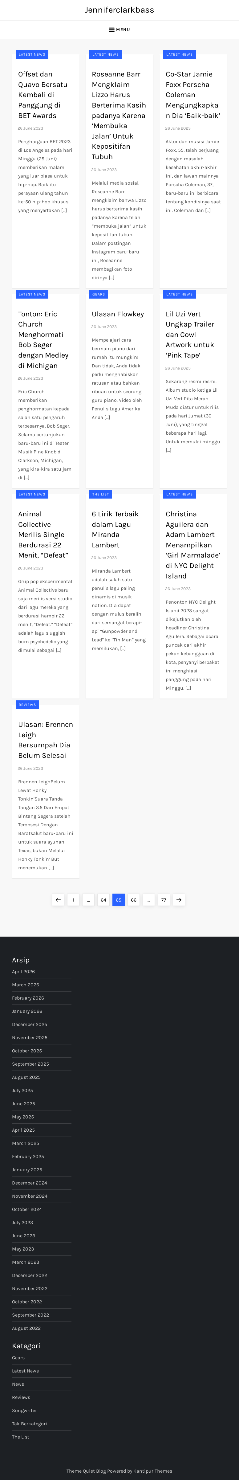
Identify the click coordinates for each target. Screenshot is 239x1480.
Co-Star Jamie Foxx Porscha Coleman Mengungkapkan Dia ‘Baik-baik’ (193, 94)
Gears (98, 294)
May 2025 (23, 1117)
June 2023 (23, 1236)
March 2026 (25, 985)
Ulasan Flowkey (118, 314)
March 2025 (25, 1143)
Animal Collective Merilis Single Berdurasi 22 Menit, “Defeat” (43, 534)
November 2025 (29, 1037)
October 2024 (27, 1209)
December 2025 (29, 1024)
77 (165, 898)
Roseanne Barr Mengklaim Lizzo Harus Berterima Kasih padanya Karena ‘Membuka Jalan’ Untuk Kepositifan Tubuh (119, 115)
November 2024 (29, 1196)
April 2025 (23, 1130)
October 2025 (27, 1051)
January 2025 (27, 1170)
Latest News (32, 54)
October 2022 (27, 1302)
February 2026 (28, 998)
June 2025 (23, 1103)
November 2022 (29, 1288)
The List (100, 494)
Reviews (27, 705)
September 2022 (30, 1315)
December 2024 (29, 1183)
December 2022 (29, 1275)
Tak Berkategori (29, 1424)
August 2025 (26, 1077)
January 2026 (27, 1011)
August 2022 (26, 1328)
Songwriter (24, 1410)
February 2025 (28, 1156)
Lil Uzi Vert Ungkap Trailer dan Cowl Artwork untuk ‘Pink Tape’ (190, 334)
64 (105, 898)
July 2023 (22, 1222)
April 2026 (23, 971)
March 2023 (25, 1262)
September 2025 (30, 1064)
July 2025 (22, 1090)
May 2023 (23, 1249)
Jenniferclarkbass (119, 10)
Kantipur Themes (152, 1471)
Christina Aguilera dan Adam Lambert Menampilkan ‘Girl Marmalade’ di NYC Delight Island (193, 545)
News (18, 1384)
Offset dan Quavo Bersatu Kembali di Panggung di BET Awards (43, 94)
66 (135, 898)
